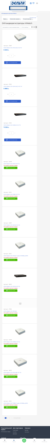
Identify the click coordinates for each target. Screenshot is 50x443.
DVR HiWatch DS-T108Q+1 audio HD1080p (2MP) (16, 403)
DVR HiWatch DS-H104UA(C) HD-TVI (13, 47)
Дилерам (15, 433)
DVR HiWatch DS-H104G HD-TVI (12, 163)
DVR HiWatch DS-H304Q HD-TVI (12, 286)
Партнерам (15, 430)
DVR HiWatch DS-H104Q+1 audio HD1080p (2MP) (16, 255)
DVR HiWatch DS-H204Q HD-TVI (12, 225)
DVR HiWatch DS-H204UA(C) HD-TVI (13, 86)
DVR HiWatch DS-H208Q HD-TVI (12, 342)
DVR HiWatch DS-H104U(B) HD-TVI (12, 372)
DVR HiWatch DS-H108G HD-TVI (12, 194)
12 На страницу (25, 27)
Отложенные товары (5, 431)
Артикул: (6, 45)
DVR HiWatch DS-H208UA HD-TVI (12, 125)
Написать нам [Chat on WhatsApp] (10, 167)
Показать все (17, 418)
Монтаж (15, 432)
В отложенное (13, 63)
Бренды (26, 430)
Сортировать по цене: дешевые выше (11, 27)
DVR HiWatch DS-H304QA (10, 311)
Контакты (27, 432)
